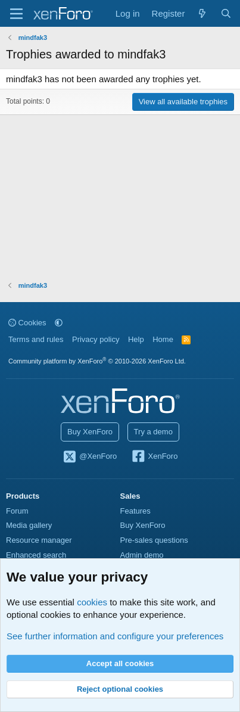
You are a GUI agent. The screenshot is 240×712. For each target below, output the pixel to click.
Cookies (27, 322)
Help (136, 339)
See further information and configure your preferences (115, 636)
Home (162, 339)
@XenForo (90, 457)
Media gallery (29, 525)
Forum (17, 510)
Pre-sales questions (154, 540)
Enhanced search (36, 555)
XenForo (154, 457)
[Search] (226, 13)
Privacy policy (95, 339)
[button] (58, 322)
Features (135, 510)
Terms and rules (35, 339)
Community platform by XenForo (97, 361)
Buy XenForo (90, 431)
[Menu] (16, 14)
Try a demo (153, 431)
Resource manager (39, 540)
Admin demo (142, 555)
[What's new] (202, 13)
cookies (92, 602)
